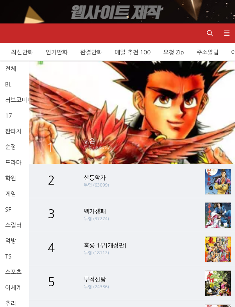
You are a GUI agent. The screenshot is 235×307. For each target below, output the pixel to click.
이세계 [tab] (13, 288)
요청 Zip (173, 52)
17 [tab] (8, 115)
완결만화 (91, 52)
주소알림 (208, 52)
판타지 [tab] (13, 131)
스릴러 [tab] (13, 225)
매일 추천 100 (133, 52)
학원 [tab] (10, 178)
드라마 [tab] (13, 162)
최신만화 (22, 52)
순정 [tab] (10, 147)
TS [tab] (8, 256)
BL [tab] (8, 84)
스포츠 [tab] (13, 272)
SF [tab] (8, 209)
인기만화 (56, 52)
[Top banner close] (225, 12)
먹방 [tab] (10, 241)
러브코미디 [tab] (17, 100)
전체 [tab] (10, 69)
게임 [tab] (10, 194)
